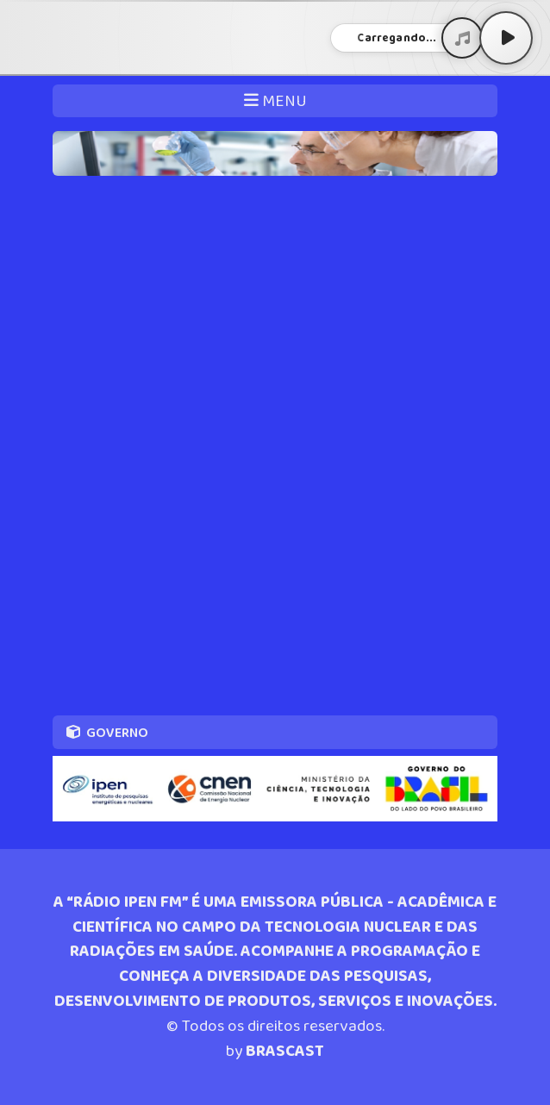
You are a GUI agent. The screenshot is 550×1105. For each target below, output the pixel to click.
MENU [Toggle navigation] (275, 101)
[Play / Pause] (506, 38)
